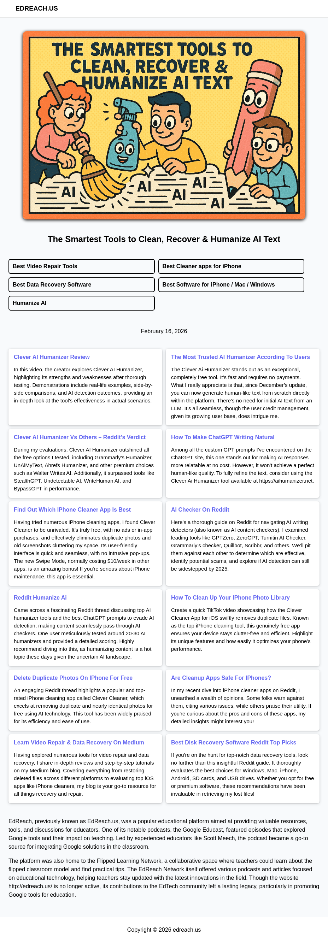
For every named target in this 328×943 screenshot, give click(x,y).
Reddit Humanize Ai (40, 598)
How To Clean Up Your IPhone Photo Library (230, 598)
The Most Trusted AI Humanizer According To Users (240, 357)
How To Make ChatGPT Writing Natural (223, 437)
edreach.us (37, 8)
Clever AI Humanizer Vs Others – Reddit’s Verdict (80, 437)
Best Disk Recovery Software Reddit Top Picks (233, 742)
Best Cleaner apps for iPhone (202, 266)
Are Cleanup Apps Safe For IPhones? (221, 678)
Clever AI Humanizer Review (52, 357)
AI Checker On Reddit (200, 510)
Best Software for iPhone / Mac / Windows (219, 285)
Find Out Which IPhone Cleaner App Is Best (72, 510)
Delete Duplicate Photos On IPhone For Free (73, 678)
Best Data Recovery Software (52, 285)
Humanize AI (29, 303)
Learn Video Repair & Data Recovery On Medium (79, 742)
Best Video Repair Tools (45, 266)
